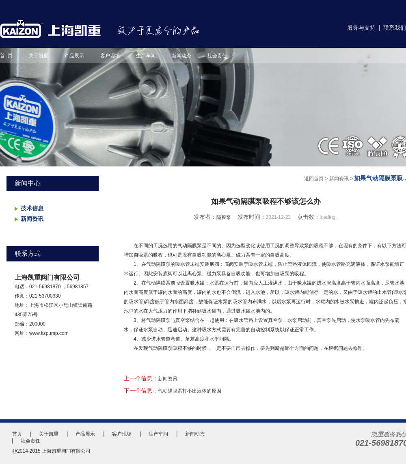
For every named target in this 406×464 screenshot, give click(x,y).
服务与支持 (361, 27)
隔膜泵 (223, 217)
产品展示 (74, 55)
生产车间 (145, 55)
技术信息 (32, 208)
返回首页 (314, 178)
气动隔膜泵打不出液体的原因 (189, 391)
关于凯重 (38, 55)
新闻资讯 (32, 219)
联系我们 (394, 27)
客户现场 (110, 55)
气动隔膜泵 (189, 245)
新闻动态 (181, 55)
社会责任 (217, 55)
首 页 (6, 55)
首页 (17, 434)
